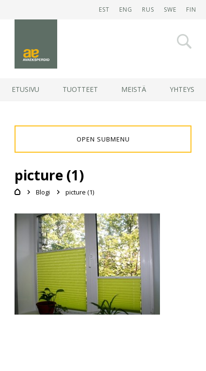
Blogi (43, 192)
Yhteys (182, 89)
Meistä (133, 89)
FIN (191, 9)
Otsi (184, 41)
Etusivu (25, 89)
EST (104, 9)
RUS (148, 9)
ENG (125, 9)
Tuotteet (80, 89)
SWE (170, 9)
